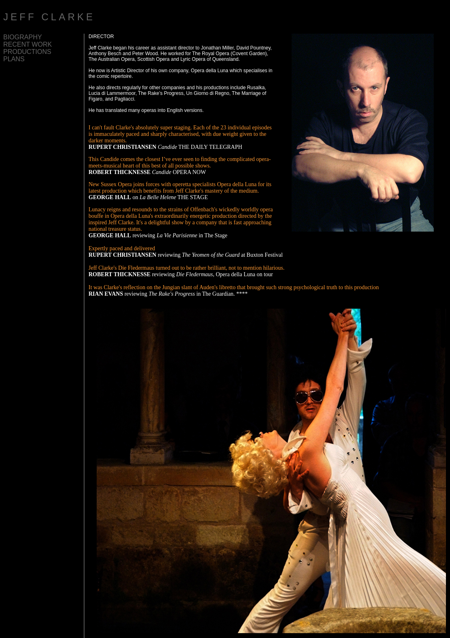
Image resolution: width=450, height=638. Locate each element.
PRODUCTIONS (27, 51)
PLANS (13, 59)
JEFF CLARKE (49, 16)
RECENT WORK (27, 44)
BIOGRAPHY (22, 37)
